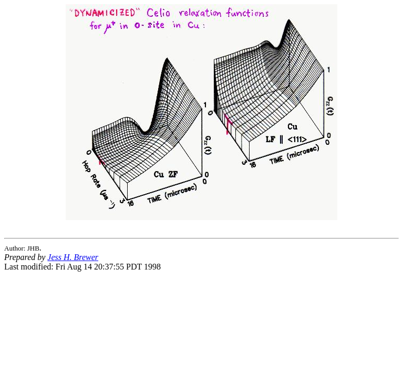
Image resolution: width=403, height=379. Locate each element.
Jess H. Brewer (72, 257)
